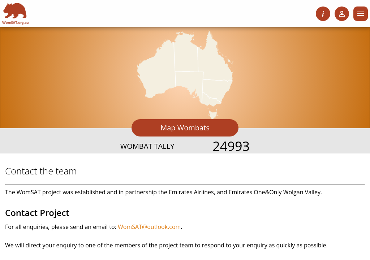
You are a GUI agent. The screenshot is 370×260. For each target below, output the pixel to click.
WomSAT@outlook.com (149, 227)
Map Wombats (185, 128)
